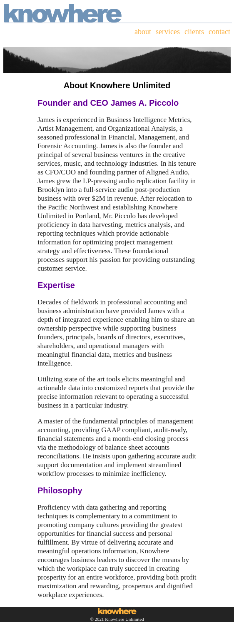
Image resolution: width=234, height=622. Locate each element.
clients (194, 31)
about (142, 31)
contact (219, 31)
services (168, 31)
